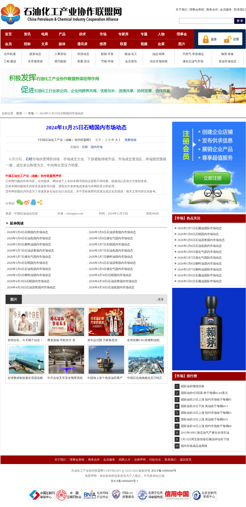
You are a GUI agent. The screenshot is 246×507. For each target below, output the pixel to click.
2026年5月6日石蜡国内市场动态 (27, 263)
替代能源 (60, 61)
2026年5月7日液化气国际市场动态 (200, 257)
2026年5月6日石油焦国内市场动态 (29, 269)
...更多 (160, 299)
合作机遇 (10, 54)
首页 (19, 113)
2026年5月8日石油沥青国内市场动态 (112, 232)
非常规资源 (35, 61)
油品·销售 (158, 54)
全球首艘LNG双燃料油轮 (143, 340)
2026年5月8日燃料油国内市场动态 (29, 244)
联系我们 (240, 9)
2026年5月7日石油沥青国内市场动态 (30, 250)
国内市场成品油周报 (194, 446)
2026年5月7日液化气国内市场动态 (29, 256)
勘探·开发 (107, 54)
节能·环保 (107, 61)
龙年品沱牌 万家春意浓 (102, 340)
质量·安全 (83, 61)
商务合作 (212, 9)
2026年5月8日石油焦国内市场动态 (29, 238)
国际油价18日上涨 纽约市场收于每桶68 (206, 426)
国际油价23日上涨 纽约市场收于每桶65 (206, 399)
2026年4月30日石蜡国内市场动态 (110, 275)
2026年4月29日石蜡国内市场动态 (28, 281)
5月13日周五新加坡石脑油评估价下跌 (205, 439)
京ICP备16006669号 (163, 470)
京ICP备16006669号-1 (124, 481)
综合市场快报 (159, 61)
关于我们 (181, 9)
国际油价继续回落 (192, 386)
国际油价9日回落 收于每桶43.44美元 (204, 393)
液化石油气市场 (193, 61)
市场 (31, 113)
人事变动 (60, 54)
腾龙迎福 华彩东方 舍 (61, 340)
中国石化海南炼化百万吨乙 (144, 378)
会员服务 (226, 9)
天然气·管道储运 (193, 54)
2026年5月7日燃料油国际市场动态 (200, 269)
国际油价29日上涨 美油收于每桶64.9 (204, 419)
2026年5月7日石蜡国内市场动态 (109, 244)
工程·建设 (10, 61)
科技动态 (83, 54)
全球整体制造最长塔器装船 (25, 378)
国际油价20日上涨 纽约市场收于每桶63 (206, 412)
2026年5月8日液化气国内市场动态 (111, 238)
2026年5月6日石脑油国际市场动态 (200, 275)
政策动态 (35, 54)
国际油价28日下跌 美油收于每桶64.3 (204, 406)
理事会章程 (196, 9)
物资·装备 (227, 54)
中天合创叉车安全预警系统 (65, 378)
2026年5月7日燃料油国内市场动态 (111, 256)
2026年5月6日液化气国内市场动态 (111, 269)
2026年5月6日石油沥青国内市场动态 (112, 263)
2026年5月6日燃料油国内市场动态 (29, 275)
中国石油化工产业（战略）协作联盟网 (64, 140)
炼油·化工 (131, 54)
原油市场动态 (227, 61)
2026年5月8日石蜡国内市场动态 (27, 232)
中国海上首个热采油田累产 (105, 378)
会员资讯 (131, 61)
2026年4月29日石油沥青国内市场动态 (31, 287)
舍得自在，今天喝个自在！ (25, 340)
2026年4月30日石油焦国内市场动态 (111, 287)
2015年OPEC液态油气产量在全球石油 (205, 432)
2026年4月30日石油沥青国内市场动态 (113, 281)
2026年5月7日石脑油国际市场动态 (200, 228)
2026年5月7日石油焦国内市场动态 (111, 250)
